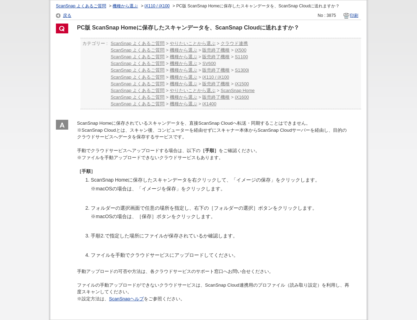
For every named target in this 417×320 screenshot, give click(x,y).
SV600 (209, 63)
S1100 (241, 56)
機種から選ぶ (125, 6)
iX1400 (209, 103)
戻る (67, 15)
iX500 (240, 50)
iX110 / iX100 (157, 6)
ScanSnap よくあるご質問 (81, 6)
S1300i (242, 70)
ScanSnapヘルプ (126, 298)
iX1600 (242, 97)
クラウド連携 (234, 43)
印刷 (354, 15)
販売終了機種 (216, 50)
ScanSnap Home (237, 90)
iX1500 (242, 83)
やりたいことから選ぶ (193, 43)
